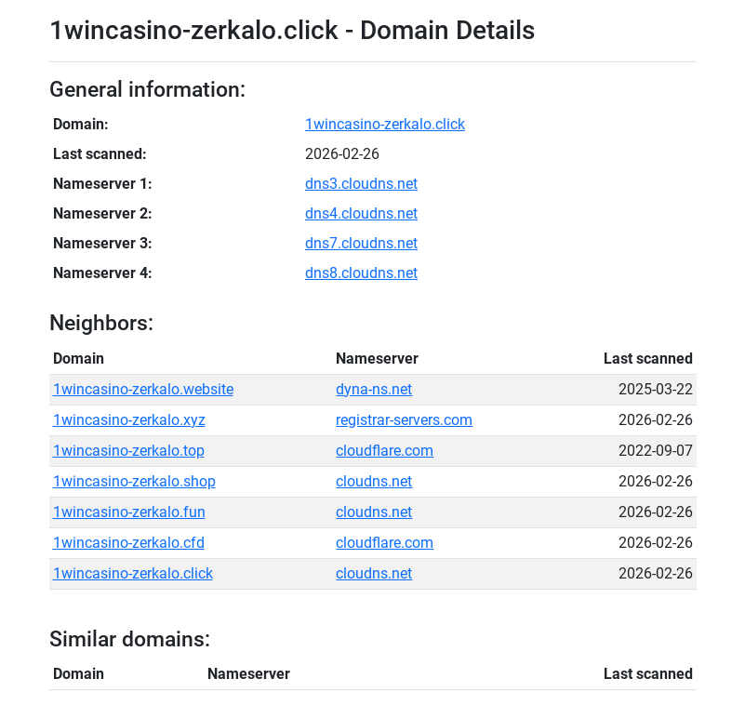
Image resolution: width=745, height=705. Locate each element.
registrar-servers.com (404, 420)
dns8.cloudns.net (361, 273)
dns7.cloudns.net (361, 243)
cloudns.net (374, 481)
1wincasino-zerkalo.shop (134, 481)
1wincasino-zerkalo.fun (129, 512)
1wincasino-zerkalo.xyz (129, 420)
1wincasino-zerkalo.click (385, 124)
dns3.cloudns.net (361, 184)
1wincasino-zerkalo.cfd (129, 543)
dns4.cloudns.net (361, 213)
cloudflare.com (384, 450)
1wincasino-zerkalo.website (143, 389)
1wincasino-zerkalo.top (129, 450)
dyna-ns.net (374, 389)
